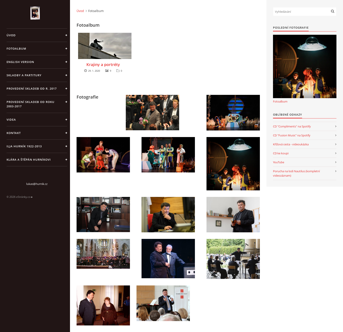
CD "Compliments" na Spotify (292, 126)
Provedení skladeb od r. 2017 (32, 88)
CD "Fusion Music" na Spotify (291, 135)
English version (20, 62)
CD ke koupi (281, 153)
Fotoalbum (16, 48)
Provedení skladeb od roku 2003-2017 (30, 104)
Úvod (11, 35)
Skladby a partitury (24, 75)
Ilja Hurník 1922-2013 (24, 146)
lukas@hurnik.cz (36, 184)
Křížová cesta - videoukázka (291, 144)
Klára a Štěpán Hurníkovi (29, 160)
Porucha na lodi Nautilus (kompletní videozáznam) (296, 173)
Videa (11, 120)
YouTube (278, 162)
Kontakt (14, 133)
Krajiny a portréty (103, 64)
